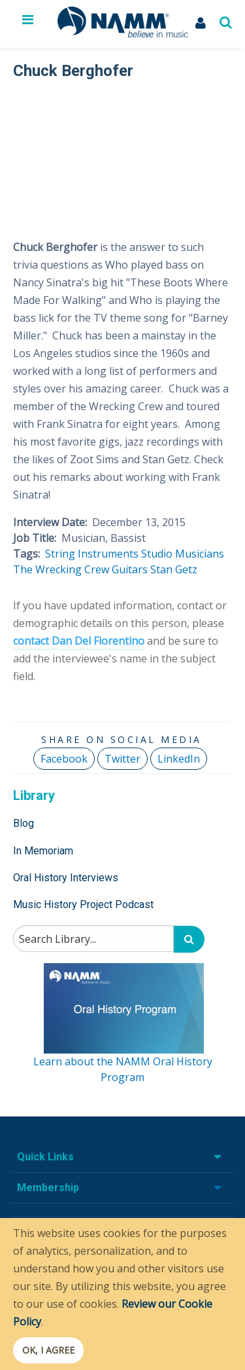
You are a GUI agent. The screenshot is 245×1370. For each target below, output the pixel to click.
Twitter (122, 759)
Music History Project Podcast (83, 904)
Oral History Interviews (65, 877)
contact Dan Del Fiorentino (78, 641)
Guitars (130, 569)
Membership (48, 1187)
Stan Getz (173, 569)
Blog (23, 823)
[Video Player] (121, 151)
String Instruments (92, 553)
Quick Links (45, 1157)
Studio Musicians (182, 553)
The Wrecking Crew (61, 569)
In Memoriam (43, 851)
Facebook (64, 759)
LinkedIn (178, 759)
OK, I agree (48, 1350)
